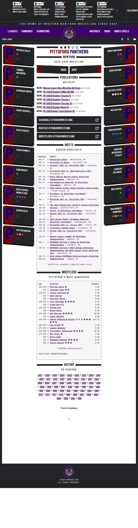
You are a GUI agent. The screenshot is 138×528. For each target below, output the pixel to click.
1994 (84, 427)
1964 (59, 438)
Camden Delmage (57, 368)
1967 (82, 434)
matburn (73, 448)
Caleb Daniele (23, 150)
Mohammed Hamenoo (58, 380)
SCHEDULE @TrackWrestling (56, 120)
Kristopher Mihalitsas (22, 191)
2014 (69, 419)
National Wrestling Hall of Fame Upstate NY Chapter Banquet (41, 10)
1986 (75, 431)
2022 (77, 415)
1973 (41, 434)
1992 (98, 427)
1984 (89, 431)
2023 (69, 415)
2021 (84, 415)
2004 (76, 423)
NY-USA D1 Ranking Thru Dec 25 (57, 103)
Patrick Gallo (23, 50)
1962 (73, 438)
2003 (84, 423)
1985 (82, 431)
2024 (62, 415)
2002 (91, 423)
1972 (47, 434)
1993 (91, 427)
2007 (54, 423)
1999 (49, 427)
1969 (68, 434)
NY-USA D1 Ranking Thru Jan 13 (57, 95)
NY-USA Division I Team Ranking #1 (59, 111)
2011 (90, 419)
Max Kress (55, 374)
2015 (62, 419)
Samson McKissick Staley (62, 359)
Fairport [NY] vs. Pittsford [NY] (67, 165)
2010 (97, 419)
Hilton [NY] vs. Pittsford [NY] (66, 214)
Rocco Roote (22, 131)
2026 (47, 415)
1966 (89, 434)
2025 (63, 70)
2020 (91, 415)
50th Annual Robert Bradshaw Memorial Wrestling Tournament (69, 220)
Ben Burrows (56, 354)
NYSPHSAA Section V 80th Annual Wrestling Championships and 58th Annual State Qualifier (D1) (74, 251)
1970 (61, 434)
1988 (62, 431)
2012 (83, 419)
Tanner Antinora (20, 72)
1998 (56, 427)
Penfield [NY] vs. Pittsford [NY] (67, 199)
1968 (75, 434)
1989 (55, 431)
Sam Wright (22, 170)
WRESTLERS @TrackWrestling (56, 136)
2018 (41, 419)
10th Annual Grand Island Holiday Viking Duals (74, 188)
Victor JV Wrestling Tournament (66, 211)
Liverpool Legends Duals (62, 228)
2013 (76, 419)
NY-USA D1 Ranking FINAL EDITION (58, 92)
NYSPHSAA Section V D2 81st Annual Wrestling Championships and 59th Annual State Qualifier (84, 13)
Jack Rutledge (57, 342)
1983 (96, 431)
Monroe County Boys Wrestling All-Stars (61, 88)
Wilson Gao (55, 348)
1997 (63, 427)
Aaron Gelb (22, 210)
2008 (47, 423)
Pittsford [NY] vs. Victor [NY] (66, 225)
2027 (74, 70)
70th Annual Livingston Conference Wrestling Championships (61, 12)
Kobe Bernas (56, 336)
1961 (79, 438)
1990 (48, 431)
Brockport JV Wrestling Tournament (67, 194)
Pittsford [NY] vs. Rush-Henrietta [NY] (70, 171)
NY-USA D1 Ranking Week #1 (56, 107)
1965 (96, 434)
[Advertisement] (19, 291)
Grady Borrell (23, 111)
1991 (41, 431)
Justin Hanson (23, 231)
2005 (69, 423)
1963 (66, 438)
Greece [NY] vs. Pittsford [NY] (66, 231)
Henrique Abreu (24, 91)
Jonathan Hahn (57, 330)
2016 (55, 419)
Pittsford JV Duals (59, 162)
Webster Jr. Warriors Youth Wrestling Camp (20, 9)
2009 (40, 423)
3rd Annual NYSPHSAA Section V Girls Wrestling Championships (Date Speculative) (105, 12)
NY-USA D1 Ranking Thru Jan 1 (56, 99)
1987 (69, 431)
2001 (98, 423)
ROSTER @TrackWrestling (54, 128)
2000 (42, 427)
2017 (48, 419)
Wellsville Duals (58, 159)
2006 (61, 423)
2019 (98, 415)
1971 (54, 434)
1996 (70, 427)
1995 (77, 427)
